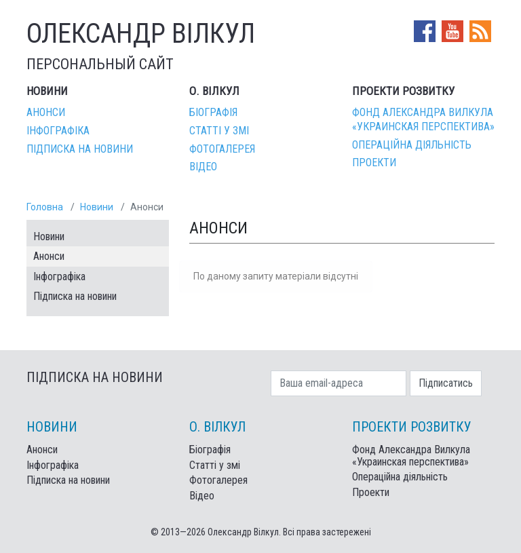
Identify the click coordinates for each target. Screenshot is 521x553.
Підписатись (446, 383)
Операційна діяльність (411, 144)
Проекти (374, 162)
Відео (203, 166)
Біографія (213, 112)
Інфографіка (58, 130)
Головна (44, 207)
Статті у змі (219, 130)
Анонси (45, 112)
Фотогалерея (222, 148)
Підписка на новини (79, 148)
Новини (96, 207)
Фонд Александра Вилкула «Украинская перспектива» (423, 119)
